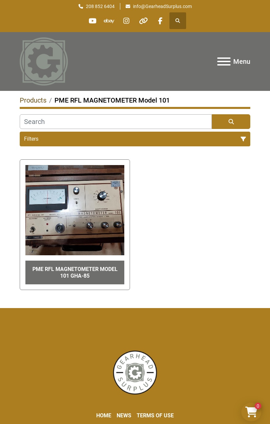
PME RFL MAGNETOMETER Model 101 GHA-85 (75, 272)
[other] (143, 20)
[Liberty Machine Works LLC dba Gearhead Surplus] (135, 372)
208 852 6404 (100, 6)
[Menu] (224, 61)
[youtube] (92, 20)
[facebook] (160, 20)
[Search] (116, 121)
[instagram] (126, 20)
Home (103, 415)
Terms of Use (155, 415)
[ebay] (109, 20)
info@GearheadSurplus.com (162, 6)
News (124, 415)
